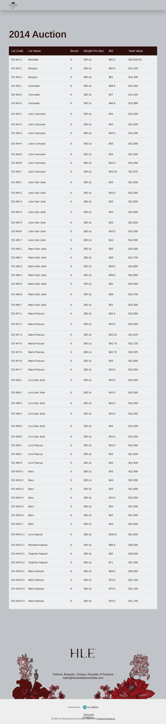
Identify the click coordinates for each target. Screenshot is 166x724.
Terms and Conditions (88, 715)
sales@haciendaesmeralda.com (83, 677)
